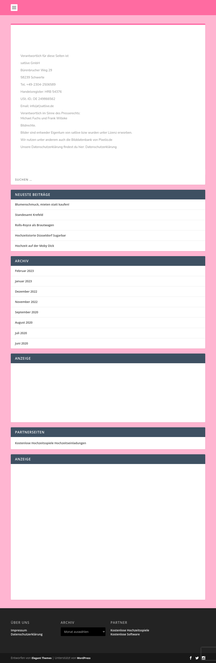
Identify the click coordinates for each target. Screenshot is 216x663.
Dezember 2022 (26, 291)
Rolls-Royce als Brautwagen (34, 225)
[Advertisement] (108, 392)
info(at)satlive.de (42, 106)
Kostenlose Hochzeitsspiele (34, 443)
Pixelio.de (105, 140)
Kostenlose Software (125, 634)
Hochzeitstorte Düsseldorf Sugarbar (40, 235)
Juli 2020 (21, 333)
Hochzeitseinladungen (70, 443)
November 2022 (26, 302)
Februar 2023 (24, 271)
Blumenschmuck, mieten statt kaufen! (42, 204)
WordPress (83, 658)
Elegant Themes (41, 658)
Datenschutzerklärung (101, 147)
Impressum (19, 630)
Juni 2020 (21, 343)
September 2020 (26, 312)
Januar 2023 (23, 281)
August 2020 (23, 322)
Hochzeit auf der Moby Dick (34, 246)
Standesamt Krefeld (29, 215)
